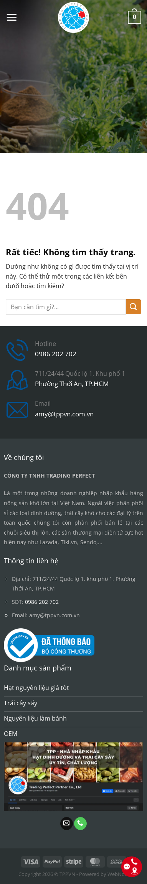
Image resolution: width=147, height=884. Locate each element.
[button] (11, 17)
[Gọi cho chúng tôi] (80, 823)
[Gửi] (133, 306)
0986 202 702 (55, 353)
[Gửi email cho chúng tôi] (66, 823)
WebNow (118, 874)
